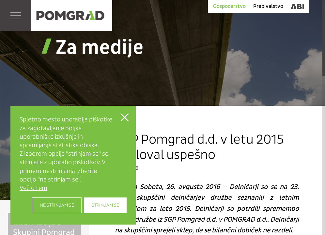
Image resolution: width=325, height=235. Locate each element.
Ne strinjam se (57, 205)
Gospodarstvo (229, 6)
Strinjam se (105, 205)
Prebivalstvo (268, 6)
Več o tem (33, 188)
